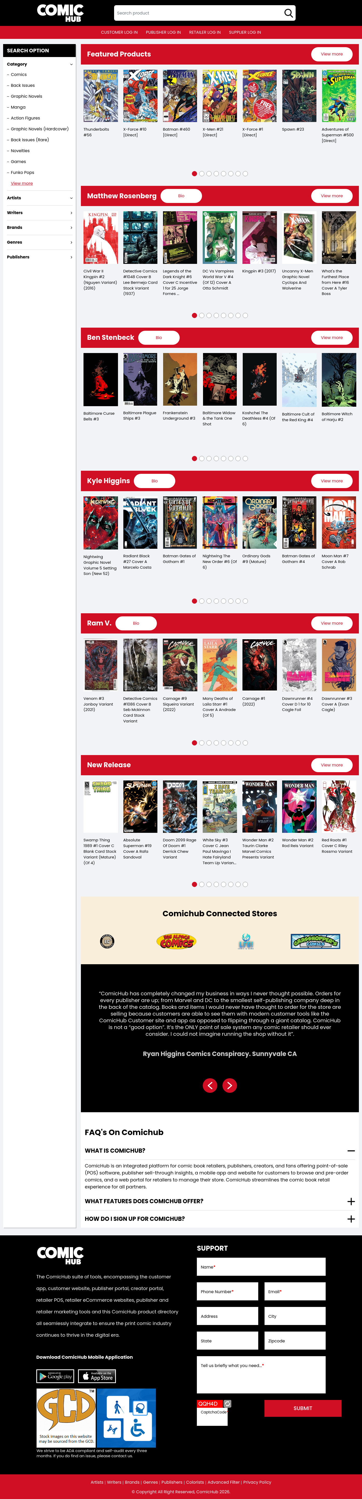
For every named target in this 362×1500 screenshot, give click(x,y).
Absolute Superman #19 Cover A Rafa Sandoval (137, 849)
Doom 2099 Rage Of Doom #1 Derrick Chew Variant (179, 849)
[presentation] (332, 54)
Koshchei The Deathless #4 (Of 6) (258, 418)
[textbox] (205, 13)
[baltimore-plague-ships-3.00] (140, 380)
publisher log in (163, 32)
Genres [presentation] (14, 242)
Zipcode (276, 1342)
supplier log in (245, 32)
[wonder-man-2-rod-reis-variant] (299, 807)
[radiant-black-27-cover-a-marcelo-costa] (140, 523)
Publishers (172, 1483)
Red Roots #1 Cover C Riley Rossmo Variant (337, 846)
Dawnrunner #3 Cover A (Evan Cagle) (337, 704)
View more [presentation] (332, 54)
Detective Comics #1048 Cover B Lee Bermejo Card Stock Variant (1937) (140, 282)
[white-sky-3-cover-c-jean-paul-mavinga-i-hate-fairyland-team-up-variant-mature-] (220, 807)
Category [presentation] (17, 64)
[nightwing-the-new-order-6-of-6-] (220, 523)
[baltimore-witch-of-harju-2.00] (339, 380)
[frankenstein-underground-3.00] (180, 380)
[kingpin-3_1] (259, 238)
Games (18, 162)
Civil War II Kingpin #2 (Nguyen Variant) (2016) (100, 280)
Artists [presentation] (14, 198)
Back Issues (23, 85)
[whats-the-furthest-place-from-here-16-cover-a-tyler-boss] (339, 238)
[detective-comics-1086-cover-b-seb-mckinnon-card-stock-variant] (140, 665)
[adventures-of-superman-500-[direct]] (339, 96)
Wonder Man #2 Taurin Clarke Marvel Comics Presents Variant (258, 849)
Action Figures (25, 118)
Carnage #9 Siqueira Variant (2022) (178, 704)
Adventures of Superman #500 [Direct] (338, 134)
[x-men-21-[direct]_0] (220, 96)
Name (208, 1268)
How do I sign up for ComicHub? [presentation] (135, 1220)
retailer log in (205, 32)
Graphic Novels (26, 96)
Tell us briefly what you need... (232, 1366)
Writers (114, 1483)
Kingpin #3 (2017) (259, 271)
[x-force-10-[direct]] (140, 96)
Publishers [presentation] (18, 257)
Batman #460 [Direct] (176, 132)
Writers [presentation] (15, 213)
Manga (18, 107)
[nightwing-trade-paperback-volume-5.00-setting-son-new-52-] (100, 523)
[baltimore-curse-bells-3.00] (100, 380)
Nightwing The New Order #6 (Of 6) (220, 562)
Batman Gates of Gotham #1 (179, 559)
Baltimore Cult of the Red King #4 (298, 417)
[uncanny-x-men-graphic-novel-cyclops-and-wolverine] (299, 238)
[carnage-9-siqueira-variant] (180, 665)
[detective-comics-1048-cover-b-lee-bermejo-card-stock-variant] (140, 238)
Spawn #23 (293, 129)
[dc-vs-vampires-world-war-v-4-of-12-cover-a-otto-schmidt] (220, 238)
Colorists (195, 1483)
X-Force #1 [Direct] (252, 132)
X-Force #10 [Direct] (135, 132)
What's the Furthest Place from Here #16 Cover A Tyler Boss (335, 282)
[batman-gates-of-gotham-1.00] (180, 523)
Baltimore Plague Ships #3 (139, 415)
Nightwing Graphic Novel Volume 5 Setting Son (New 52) (100, 565)
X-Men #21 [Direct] (213, 132)
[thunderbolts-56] (100, 96)
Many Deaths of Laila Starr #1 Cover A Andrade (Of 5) (219, 707)
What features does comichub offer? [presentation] (144, 1202)
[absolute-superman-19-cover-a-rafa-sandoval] (140, 807)
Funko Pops (22, 172)
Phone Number (217, 1292)
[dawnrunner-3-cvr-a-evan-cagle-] (339, 665)
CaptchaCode (214, 1413)
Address (209, 1317)
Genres (150, 1483)
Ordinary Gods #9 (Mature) (256, 559)
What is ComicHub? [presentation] (115, 1151)
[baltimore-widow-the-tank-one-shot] (220, 380)
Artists (96, 1483)
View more (22, 183)
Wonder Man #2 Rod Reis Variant (298, 843)
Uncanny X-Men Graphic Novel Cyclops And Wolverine (297, 279)
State (206, 1342)
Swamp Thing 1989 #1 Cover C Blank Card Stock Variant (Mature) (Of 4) (99, 852)
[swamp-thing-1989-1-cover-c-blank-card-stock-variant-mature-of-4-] (100, 807)
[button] (194, 173)
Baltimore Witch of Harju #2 (337, 416)
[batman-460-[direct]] (180, 96)
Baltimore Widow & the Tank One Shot (219, 418)
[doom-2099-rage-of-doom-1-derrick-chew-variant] (180, 807)
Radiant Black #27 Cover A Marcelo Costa (137, 562)
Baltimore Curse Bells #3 (99, 416)
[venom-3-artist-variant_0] (100, 665)
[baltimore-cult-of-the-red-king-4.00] (299, 380)
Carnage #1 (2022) (253, 701)
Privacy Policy (257, 1483)
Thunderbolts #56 (96, 132)
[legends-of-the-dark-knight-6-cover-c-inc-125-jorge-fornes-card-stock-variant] (180, 238)
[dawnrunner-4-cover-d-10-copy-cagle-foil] (299, 665)
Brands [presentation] (14, 227)
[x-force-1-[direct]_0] (259, 96)
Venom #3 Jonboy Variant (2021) (98, 704)
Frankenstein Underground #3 (179, 415)
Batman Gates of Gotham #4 (298, 559)
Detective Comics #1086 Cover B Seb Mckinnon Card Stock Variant (140, 710)
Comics (19, 75)
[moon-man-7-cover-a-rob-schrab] (339, 523)
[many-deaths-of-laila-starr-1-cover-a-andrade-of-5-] (220, 665)
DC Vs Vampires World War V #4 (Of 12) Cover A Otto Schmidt (218, 279)
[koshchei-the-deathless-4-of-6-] (259, 380)
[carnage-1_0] (259, 665)
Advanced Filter (224, 1483)
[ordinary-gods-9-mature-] (259, 523)
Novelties (20, 151)
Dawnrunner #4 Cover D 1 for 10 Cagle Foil (297, 704)
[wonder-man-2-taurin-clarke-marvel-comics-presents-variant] (259, 807)
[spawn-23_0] (299, 96)
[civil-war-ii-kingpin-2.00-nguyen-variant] (100, 238)
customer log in (119, 32)
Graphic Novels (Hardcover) (40, 129)
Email (275, 1292)
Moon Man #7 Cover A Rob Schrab (335, 562)
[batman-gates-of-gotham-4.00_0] (299, 523)
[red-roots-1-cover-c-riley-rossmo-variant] (339, 807)
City (272, 1317)
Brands (132, 1483)
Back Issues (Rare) (30, 140)
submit (303, 1409)
